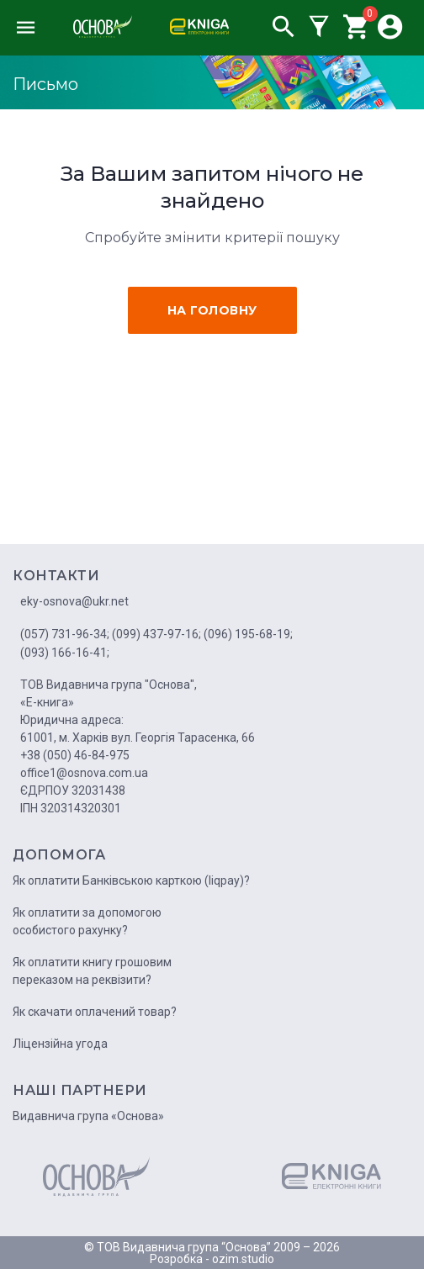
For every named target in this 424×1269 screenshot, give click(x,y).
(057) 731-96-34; (64, 634)
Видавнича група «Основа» (88, 1116)
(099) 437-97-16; (156, 634)
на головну (212, 310)
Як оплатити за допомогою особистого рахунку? (87, 921)
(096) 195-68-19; (248, 634)
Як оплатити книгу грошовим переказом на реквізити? (92, 970)
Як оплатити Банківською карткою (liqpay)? (131, 880)
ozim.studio (243, 1259)
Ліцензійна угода (60, 1043)
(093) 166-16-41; (64, 652)
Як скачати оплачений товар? (95, 1011)
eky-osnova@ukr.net (74, 601)
